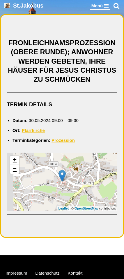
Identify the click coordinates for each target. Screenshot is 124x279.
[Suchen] (116, 6)
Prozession (63, 140)
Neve (34, 261)
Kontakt (75, 273)
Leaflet (64, 208)
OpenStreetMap (86, 208)
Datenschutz (47, 273)
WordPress (84, 261)
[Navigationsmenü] (100, 6)
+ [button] (15, 160)
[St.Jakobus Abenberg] (23, 5)
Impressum (16, 273)
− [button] (15, 169)
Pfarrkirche (33, 130)
